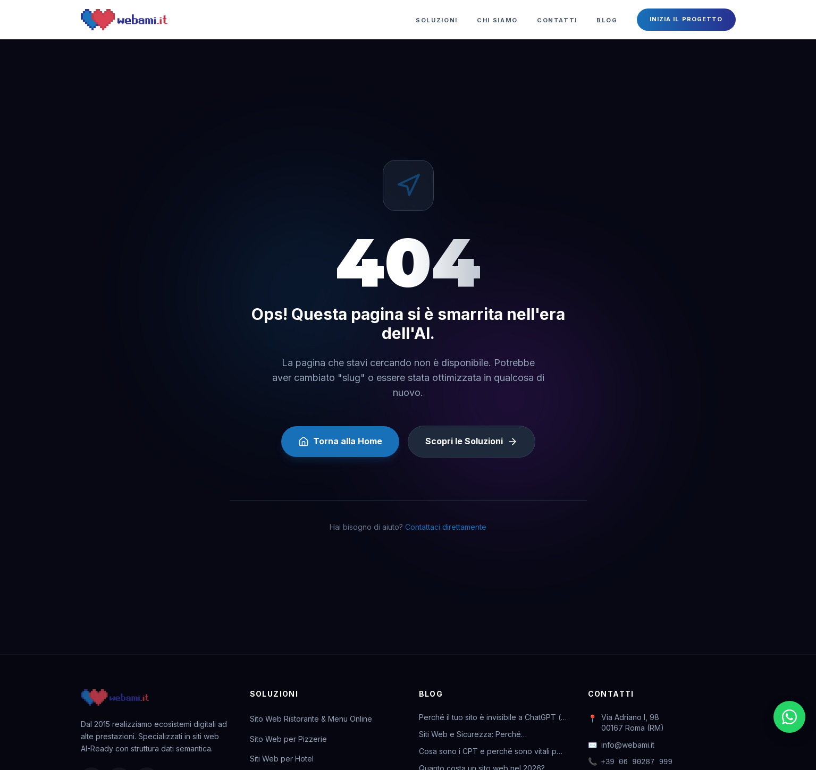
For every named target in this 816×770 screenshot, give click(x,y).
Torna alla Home (340, 441)
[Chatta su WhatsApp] (789, 717)
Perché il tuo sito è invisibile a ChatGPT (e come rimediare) (492, 718)
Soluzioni (437, 20)
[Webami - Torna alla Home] (124, 19)
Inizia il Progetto (686, 19)
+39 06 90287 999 (630, 762)
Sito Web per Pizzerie (288, 738)
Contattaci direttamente (445, 526)
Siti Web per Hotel (282, 758)
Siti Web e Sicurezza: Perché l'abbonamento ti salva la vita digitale (483, 735)
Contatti (557, 20)
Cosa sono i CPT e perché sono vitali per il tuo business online (491, 752)
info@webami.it (621, 745)
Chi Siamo (497, 20)
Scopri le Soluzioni (471, 441)
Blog (607, 20)
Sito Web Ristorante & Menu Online (311, 718)
